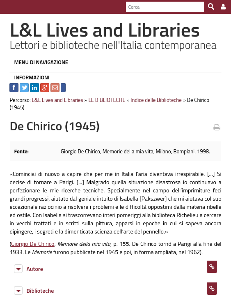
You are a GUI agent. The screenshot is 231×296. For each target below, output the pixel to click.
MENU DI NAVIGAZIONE (38, 62)
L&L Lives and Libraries (54, 100)
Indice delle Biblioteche (152, 100)
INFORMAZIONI (28, 77)
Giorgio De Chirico (30, 236)
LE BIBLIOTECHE (103, 100)
